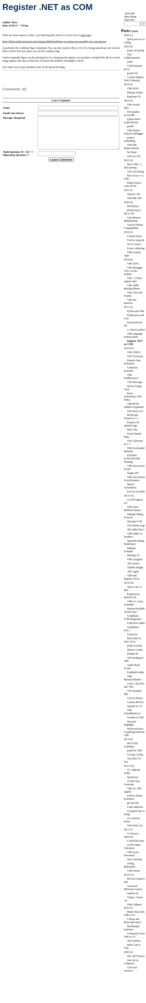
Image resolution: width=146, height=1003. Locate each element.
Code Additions (135, 806)
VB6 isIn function (130, 301)
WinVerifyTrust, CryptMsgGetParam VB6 (134, 732)
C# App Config (135, 754)
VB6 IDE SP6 (134, 198)
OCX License (134, 244)
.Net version (133, 563)
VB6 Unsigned (134, 559)
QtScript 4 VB (134, 521)
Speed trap (132, 777)
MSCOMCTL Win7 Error (132, 640)
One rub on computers (131, 962)
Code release (133, 870)
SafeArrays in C (135, 411)
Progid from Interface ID (131, 596)
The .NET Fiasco (136, 956)
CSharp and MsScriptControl (132, 921)
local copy (86, 35)
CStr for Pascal (135, 698)
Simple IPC (133, 473)
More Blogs (130, 16)
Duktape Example (130, 550)
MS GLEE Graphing (131, 745)
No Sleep (131, 152)
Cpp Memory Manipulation (132, 219)
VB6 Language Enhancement (133, 335)
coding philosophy (129, 865)
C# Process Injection (131, 835)
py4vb (130, 126)
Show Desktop (134, 859)
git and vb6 (133, 802)
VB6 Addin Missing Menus (132, 287)
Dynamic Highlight (130, 723)
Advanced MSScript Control (133, 888)
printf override (134, 645)
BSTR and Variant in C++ (131, 417)
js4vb (130, 61)
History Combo (135, 649)
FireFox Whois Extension (133, 797)
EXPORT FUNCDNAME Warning (132, 458)
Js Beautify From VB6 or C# (134, 935)
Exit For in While (136, 491)
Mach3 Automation (130, 486)
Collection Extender (131, 369)
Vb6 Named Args (136, 525)
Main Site (129, 19)
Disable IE (132, 653)
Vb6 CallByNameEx (132, 56)
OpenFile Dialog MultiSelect (134, 542)
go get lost (132, 73)
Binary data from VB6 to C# (134, 913)
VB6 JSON (133, 88)
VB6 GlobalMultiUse (132, 712)
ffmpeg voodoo (135, 92)
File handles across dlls (131, 113)
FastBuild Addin (135, 672)
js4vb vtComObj (135, 50)
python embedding (129, 139)
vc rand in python (136, 329)
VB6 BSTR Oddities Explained (133, 405)
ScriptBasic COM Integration (133, 617)
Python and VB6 (135, 311)
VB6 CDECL (134, 352)
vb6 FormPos (134, 940)
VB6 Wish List (134, 825)
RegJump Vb (133, 96)
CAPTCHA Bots (135, 840)
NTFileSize (133, 206)
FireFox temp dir (135, 240)
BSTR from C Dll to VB (132, 212)
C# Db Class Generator (132, 783)
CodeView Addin (136, 623)
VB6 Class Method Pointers (132, 508)
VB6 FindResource (131, 376)
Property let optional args (131, 424)
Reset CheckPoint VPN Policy (133, 396)
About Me (129, 13)
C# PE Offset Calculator (132, 846)
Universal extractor (130, 969)
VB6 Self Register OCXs (131, 577)
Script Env (132, 634)
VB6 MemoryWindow (132, 678)
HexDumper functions (132, 928)
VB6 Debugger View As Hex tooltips (133, 271)
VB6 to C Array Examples (133, 603)
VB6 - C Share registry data (133, 280)
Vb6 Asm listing (135, 171)
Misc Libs (132, 429)
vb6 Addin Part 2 (136, 529)
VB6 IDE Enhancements (131, 146)
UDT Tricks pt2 (135, 356)
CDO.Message (134, 382)
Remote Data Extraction (132, 362)
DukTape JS (133, 555)
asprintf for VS (134, 706)
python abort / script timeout (132, 121)
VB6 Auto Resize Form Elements (134, 479)
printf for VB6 (134, 750)
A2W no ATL (134, 156)
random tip (132, 893)
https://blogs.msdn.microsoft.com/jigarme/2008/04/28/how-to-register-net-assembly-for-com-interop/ (54, 41)
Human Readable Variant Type (134, 610)
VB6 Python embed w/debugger (133, 132)
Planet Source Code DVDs (132, 184)
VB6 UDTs (133, 263)
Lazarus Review (135, 702)
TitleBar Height (135, 567)
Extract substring (136, 248)
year (134, 31)
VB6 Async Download (131, 854)
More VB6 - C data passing (133, 166)
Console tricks (134, 236)
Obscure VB (133, 194)
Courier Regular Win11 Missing (134, 79)
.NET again (133, 571)
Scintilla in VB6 (135, 717)
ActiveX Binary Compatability (133, 226)
